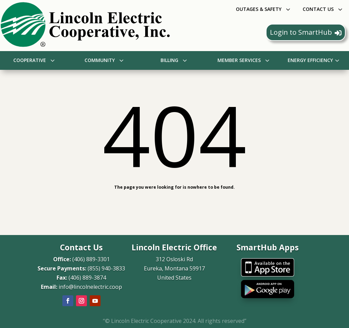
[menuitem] (264, 9)
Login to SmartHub (306, 32)
